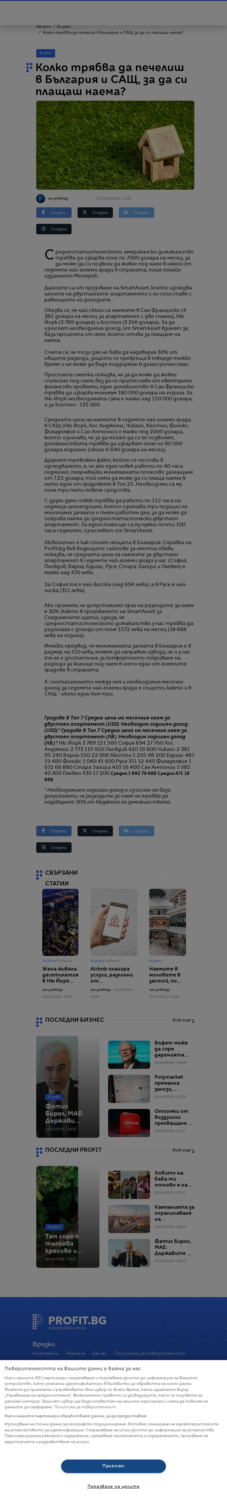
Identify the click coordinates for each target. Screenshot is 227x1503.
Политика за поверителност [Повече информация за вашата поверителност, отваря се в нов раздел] (85, 1407)
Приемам (113, 1466)
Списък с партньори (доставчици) (40, 1449)
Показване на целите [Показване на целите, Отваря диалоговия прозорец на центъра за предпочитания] (113, 1487)
